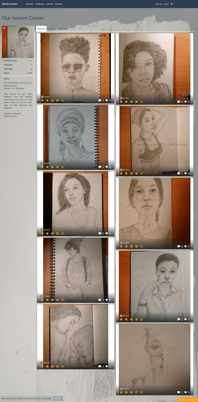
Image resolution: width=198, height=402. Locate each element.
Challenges (40, 4)
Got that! (58, 398)
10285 (29, 60)
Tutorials (58, 4)
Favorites (52, 28)
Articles (50, 4)
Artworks (30, 4)
